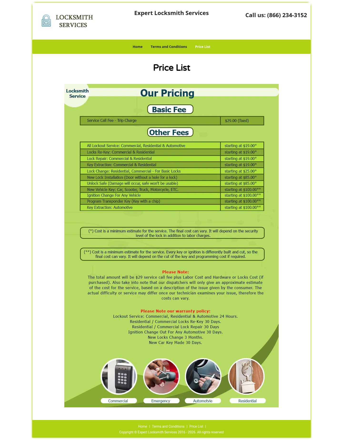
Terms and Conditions (169, 46)
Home (137, 46)
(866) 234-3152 (287, 15)
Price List (202, 46)
